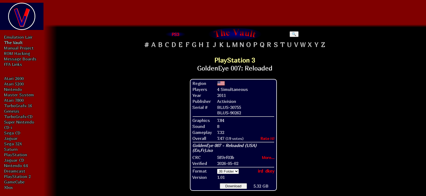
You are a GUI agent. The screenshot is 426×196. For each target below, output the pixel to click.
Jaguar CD (14, 160)
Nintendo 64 (16, 165)
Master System (19, 94)
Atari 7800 (14, 100)
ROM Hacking (17, 53)
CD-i (8, 127)
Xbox (8, 187)
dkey (269, 171)
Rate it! (267, 138)
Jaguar (11, 138)
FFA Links (13, 64)
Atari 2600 (14, 78)
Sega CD (12, 132)
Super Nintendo (19, 122)
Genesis (11, 111)
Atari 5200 (14, 83)
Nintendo (13, 89)
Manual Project (19, 47)
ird (260, 171)
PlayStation (15, 154)
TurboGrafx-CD (18, 116)
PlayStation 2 (17, 176)
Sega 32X (13, 143)
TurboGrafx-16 (18, 105)
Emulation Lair (18, 37)
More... (268, 157)
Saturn (11, 149)
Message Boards (20, 58)
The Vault (13, 42)
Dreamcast (14, 171)
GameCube (14, 181)
